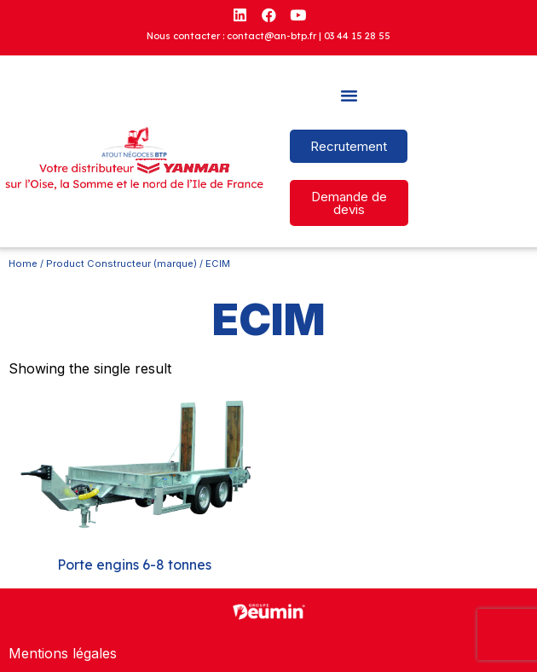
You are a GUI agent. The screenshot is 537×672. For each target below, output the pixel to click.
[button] (349, 95)
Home (23, 263)
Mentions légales (63, 653)
